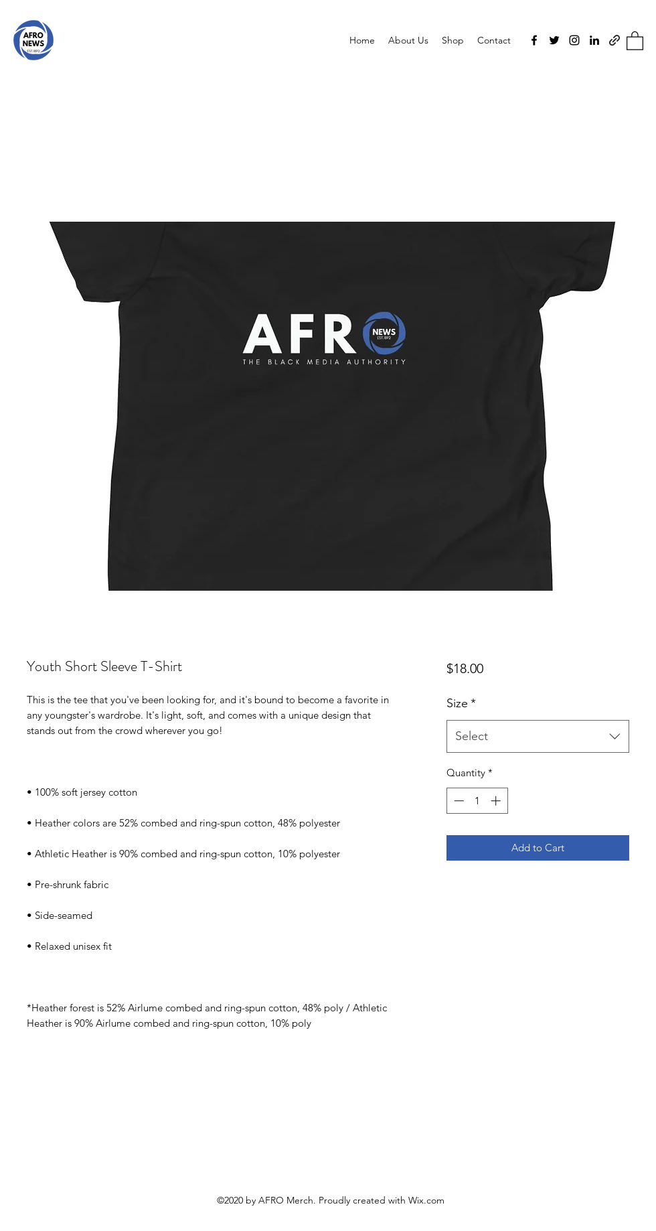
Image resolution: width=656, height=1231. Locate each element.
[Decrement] (457, 800)
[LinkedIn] (594, 40)
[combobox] (537, 736)
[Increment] (497, 800)
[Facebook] (534, 40)
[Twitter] (554, 40)
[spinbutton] (477, 800)
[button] (635, 40)
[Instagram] (574, 40)
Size (461, 703)
